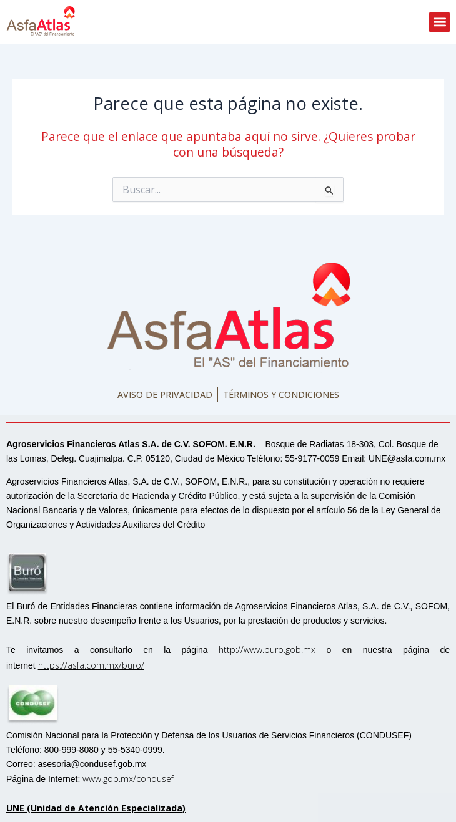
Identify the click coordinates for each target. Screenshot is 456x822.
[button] (439, 22)
